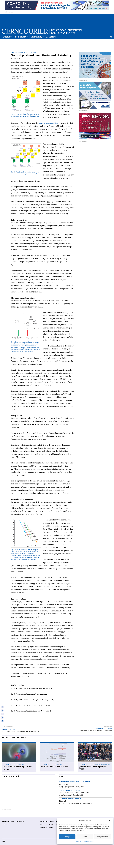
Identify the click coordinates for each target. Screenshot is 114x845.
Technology (20, 42)
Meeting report (103, 761)
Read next (108, 723)
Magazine (51, 42)
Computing (100, 725)
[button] (110, 821)
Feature (33, 48)
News (23, 761)
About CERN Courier (46, 821)
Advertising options (46, 824)
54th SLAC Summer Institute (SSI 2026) (74, 789)
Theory (5, 726)
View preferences (102, 837)
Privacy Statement (88, 841)
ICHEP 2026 (63, 781)
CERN (3, 838)
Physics (7, 42)
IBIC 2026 (62, 797)
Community (36, 42)
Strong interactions (19, 48)
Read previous (7, 723)
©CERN (4, 821)
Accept (67, 837)
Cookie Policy (78, 841)
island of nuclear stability (48, 119)
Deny (85, 837)
